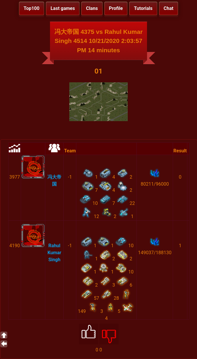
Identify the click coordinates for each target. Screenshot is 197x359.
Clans (92, 8)
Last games (63, 8)
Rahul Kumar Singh (54, 252)
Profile (116, 8)
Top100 (31, 8)
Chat (168, 8)
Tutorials (143, 8)
